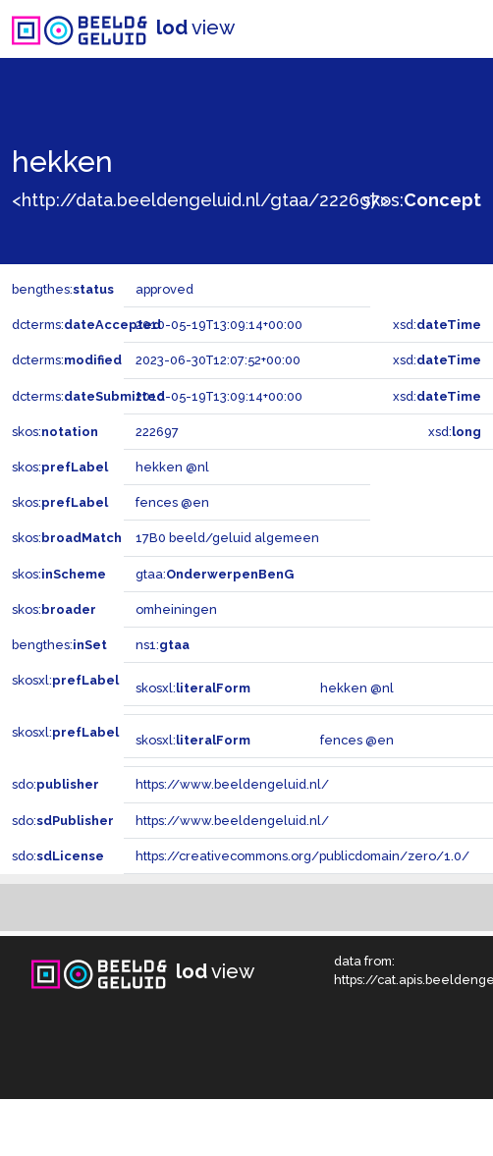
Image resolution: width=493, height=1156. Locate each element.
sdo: (55, 784)
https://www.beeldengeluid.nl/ (232, 784)
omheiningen (176, 609)
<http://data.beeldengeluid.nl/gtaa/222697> (200, 200)
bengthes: (63, 289)
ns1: (163, 644)
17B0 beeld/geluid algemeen (227, 537)
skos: (421, 200)
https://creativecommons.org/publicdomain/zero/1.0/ (302, 856)
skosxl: (65, 680)
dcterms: (86, 324)
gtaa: (215, 574)
